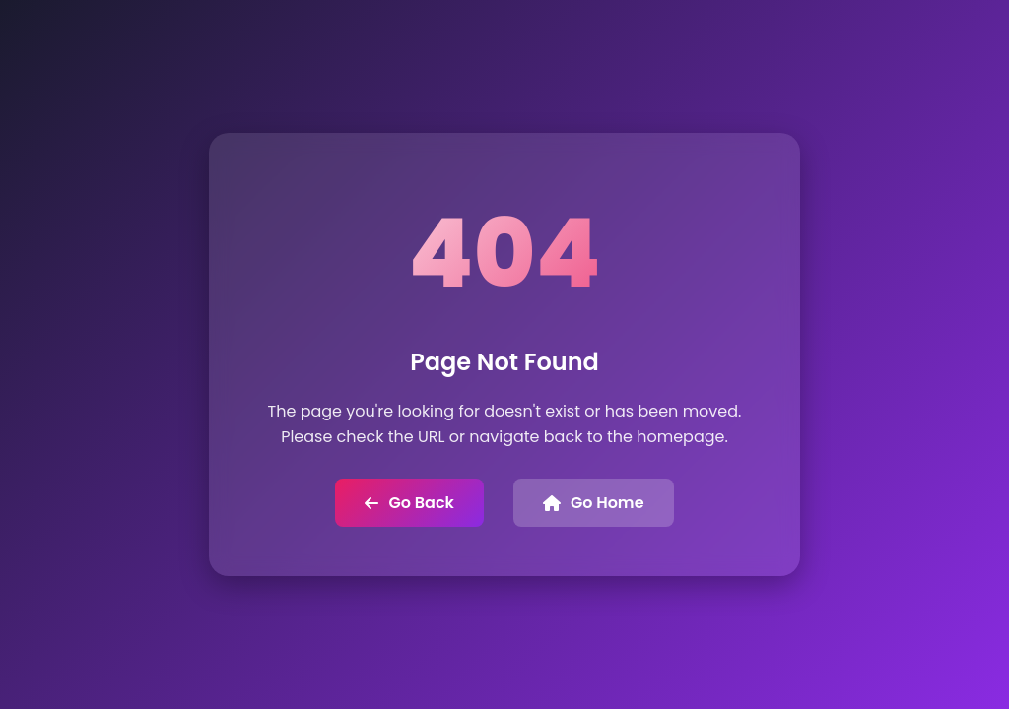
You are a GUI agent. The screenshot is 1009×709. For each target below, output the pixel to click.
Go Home (593, 502)
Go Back (409, 502)
